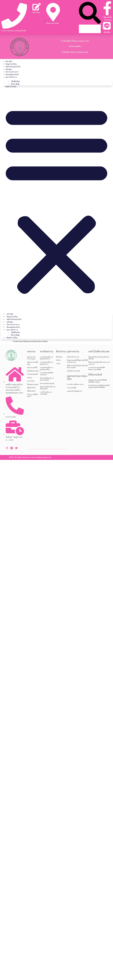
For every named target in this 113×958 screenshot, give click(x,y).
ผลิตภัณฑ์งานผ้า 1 (33, 371)
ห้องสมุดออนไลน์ (12, 74)
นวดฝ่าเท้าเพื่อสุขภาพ (74, 391)
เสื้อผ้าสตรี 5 (31, 388)
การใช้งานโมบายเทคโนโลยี (46, 393)
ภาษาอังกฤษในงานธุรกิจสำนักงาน (46, 358)
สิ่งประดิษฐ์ (15, 84)
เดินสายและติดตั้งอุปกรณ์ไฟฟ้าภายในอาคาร (77, 361)
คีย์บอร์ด (59, 357)
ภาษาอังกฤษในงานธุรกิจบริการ (46, 363)
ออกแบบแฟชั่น (32, 367)
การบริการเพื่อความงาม (75, 384)
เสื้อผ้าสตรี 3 (31, 391)
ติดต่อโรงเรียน (10, 87)
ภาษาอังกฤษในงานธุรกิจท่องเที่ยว (46, 368)
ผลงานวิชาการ (11, 77)
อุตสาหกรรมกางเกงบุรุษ (31, 358)
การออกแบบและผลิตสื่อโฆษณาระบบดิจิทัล (96, 368)
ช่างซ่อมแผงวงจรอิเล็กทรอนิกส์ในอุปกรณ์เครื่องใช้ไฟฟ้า (99, 386)
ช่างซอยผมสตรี (32, 374)
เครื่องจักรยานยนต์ (73, 371)
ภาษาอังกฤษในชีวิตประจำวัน (46, 374)
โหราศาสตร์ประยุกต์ (47, 383)
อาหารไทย (30, 381)
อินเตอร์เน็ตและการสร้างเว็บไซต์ (47, 379)
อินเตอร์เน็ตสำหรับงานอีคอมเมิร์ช (48, 388)
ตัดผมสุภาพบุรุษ (32, 384)
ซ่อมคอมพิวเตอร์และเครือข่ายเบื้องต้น (98, 358)
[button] (90, 13)
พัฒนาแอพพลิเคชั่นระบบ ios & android (99, 363)
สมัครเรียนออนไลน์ (12, 67)
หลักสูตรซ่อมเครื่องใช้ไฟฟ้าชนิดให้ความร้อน (97, 381)
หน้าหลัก (8, 61)
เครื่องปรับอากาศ (73, 357)
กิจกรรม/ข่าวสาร (12, 72)
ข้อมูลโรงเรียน (11, 64)
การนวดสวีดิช (71, 388)
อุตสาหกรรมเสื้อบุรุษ (32, 363)
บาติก (58, 363)
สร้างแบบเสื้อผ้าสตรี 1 (32, 395)
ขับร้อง (58, 360)
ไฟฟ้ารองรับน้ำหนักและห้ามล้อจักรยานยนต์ (77, 366)
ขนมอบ (29, 377)
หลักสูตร (8, 69)
